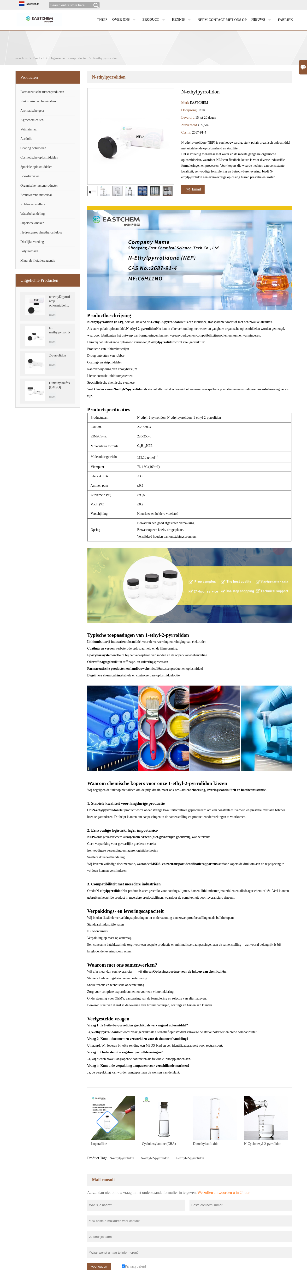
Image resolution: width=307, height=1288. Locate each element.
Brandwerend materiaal (36, 195)
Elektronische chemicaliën (38, 101)
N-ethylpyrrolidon (122, 1158)
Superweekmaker (32, 223)
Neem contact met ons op (222, 20)
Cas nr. (186, 132)
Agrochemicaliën (31, 120)
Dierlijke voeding (32, 242)
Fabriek (285, 20)
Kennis (182, 20)
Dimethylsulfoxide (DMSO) (59, 385)
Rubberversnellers (32, 204)
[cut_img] (92, 191)
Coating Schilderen (33, 148)
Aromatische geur (32, 110)
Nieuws (262, 20)
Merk (185, 102)
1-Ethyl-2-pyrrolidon (190, 1158)
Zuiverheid (189, 125)
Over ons (125, 20)
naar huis (21, 58)
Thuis (102, 20)
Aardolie (26, 139)
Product (154, 20)
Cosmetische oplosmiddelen (39, 157)
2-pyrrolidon (57, 355)
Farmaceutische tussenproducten (42, 92)
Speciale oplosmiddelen (36, 167)
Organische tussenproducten (68, 58)
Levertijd (188, 117)
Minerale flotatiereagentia (37, 260)
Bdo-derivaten (30, 176)
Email (193, 189)
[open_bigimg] (131, 136)
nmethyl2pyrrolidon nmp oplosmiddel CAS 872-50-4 (59, 301)
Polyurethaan (29, 251)
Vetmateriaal (28, 129)
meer (52, 314)
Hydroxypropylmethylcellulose (41, 232)
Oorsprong (189, 110)
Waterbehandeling (32, 213)
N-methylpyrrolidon (59, 330)
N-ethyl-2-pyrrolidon (155, 1158)
